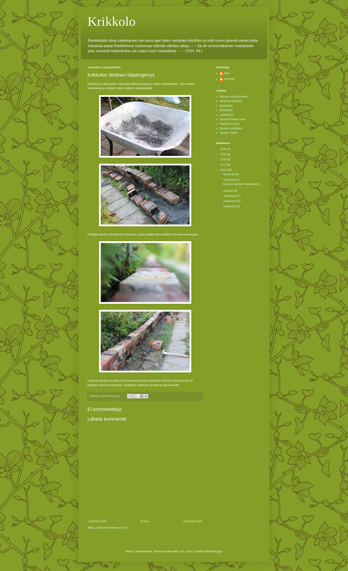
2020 (223, 149)
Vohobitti (229, 79)
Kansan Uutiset (228, 132)
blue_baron (186, 551)
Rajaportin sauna (229, 123)
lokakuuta (229, 174)
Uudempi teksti (97, 521)
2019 (223, 154)
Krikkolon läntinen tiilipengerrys (241, 184)
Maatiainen (226, 105)
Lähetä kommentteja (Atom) (111, 527)
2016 (223, 169)
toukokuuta (230, 201)
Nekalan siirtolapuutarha (233, 96)
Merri (227, 73)
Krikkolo (111, 21)
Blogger (217, 551)
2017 (223, 164)
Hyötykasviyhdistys (230, 101)
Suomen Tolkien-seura (232, 119)
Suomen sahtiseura (230, 128)
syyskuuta (229, 179)
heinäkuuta (230, 195)
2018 (223, 159)
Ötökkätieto (226, 110)
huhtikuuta (230, 206)
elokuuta (228, 190)
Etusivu (144, 521)
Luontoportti (226, 114)
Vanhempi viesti (192, 521)
